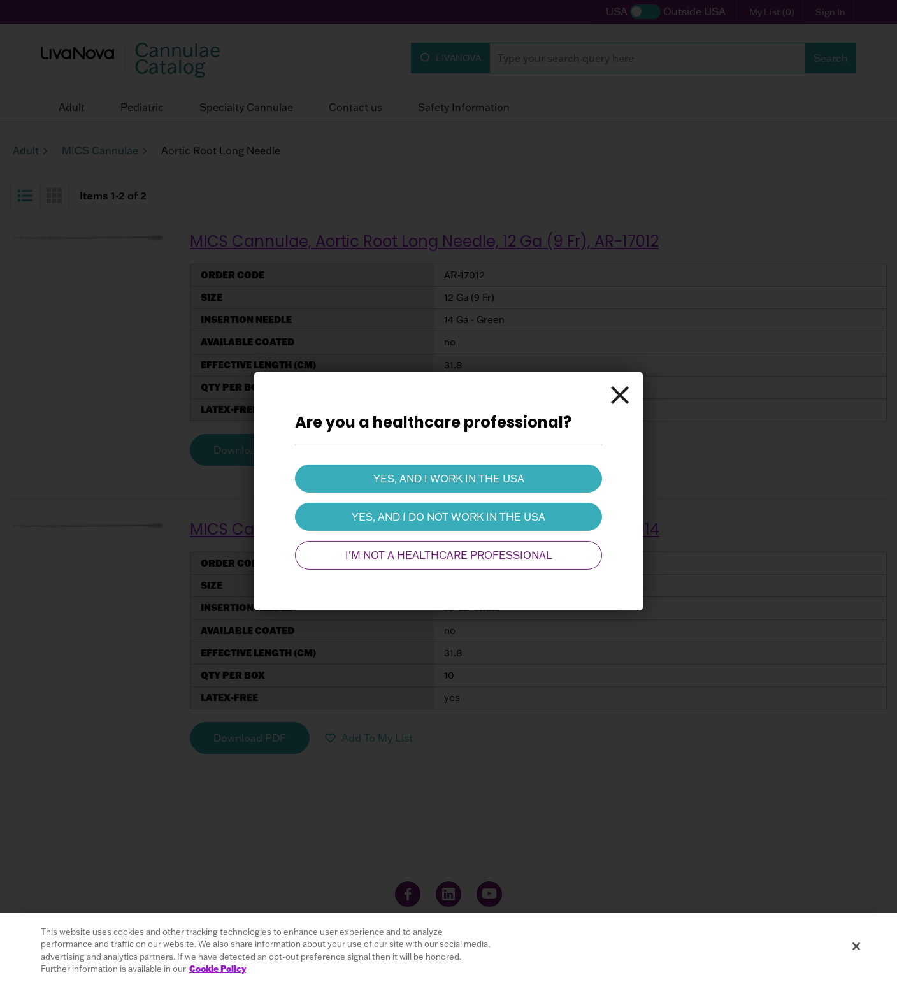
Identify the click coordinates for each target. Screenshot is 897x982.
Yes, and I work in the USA (448, 478)
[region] (448, 947)
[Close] (620, 394)
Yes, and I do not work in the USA (448, 516)
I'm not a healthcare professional (448, 555)
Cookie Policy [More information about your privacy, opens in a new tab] (217, 969)
